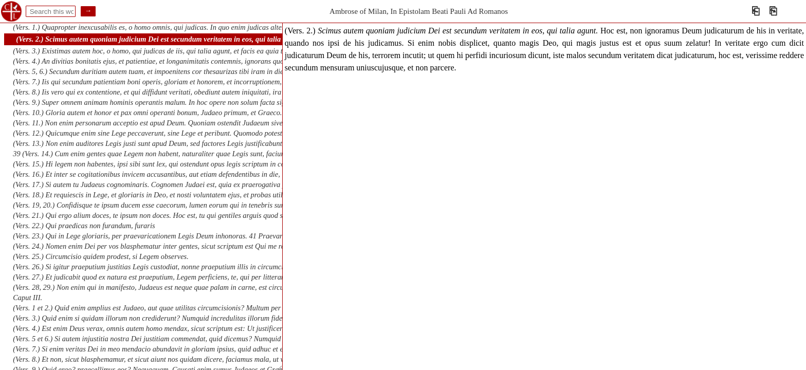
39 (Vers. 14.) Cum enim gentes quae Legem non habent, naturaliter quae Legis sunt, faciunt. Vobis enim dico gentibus (188, 154)
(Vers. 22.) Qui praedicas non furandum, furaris (84, 225)
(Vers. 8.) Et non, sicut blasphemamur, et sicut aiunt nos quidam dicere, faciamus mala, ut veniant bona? (167, 359)
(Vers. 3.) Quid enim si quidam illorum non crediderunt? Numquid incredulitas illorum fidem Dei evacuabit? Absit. (183, 318)
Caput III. (27, 297)
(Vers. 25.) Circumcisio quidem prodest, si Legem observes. (100, 256)
